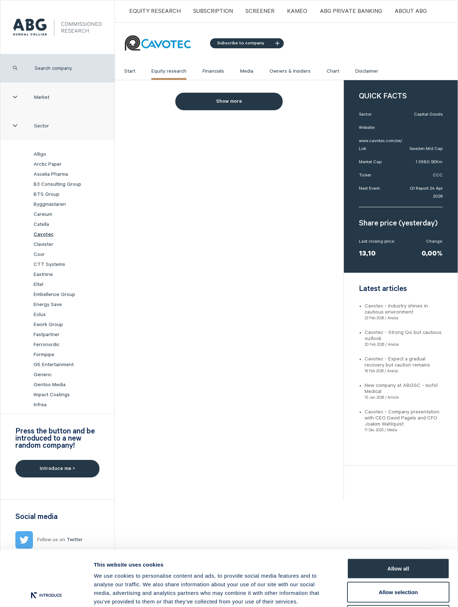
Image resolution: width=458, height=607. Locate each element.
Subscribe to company (248, 43)
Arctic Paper (48, 164)
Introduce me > (57, 468)
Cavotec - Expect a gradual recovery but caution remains (397, 362)
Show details (375, 593)
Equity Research (155, 11)
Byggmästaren (50, 204)
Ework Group (48, 324)
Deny (398, 560)
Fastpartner (46, 335)
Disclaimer (366, 71)
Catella (41, 224)
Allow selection (398, 537)
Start (129, 71)
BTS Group (46, 194)
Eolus (40, 314)
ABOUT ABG (411, 11)
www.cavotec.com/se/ (380, 141)
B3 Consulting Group (57, 184)
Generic (43, 375)
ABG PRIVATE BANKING (351, 11)
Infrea (40, 405)
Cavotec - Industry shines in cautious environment (396, 309)
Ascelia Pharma (51, 174)
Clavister (43, 244)
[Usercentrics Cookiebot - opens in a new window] (46, 593)
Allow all (398, 513)
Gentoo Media (49, 385)
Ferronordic (46, 345)
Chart (333, 71)
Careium (43, 214)
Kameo (297, 11)
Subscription (213, 11)
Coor (39, 254)
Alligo (40, 154)
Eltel (38, 284)
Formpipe (44, 355)
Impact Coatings (52, 395)
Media (246, 71)
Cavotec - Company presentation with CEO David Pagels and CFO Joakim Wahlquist (402, 418)
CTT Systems (49, 264)
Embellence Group (54, 294)
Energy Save (48, 304)
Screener (259, 11)
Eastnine (43, 274)
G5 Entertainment (54, 365)
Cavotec (44, 234)
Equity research (168, 71)
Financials (213, 71)
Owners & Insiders (290, 71)
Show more (229, 101)
